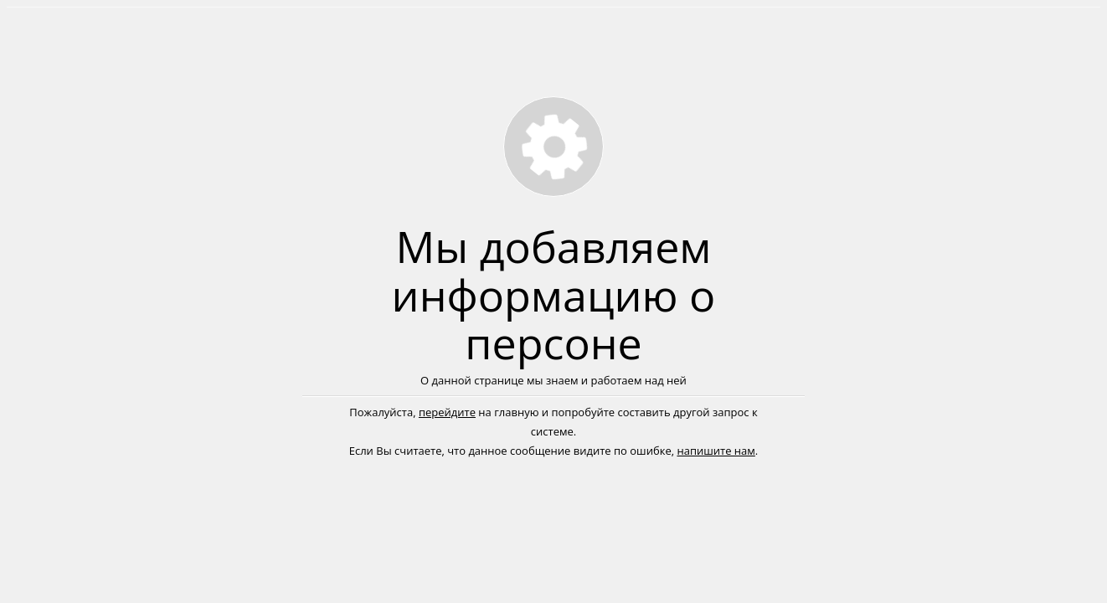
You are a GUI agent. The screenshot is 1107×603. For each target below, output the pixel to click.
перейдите (447, 412)
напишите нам (715, 450)
